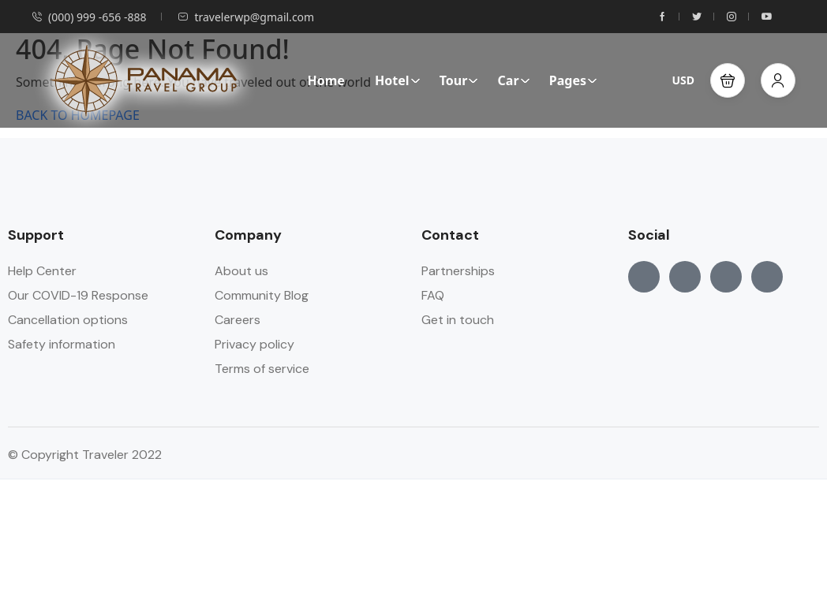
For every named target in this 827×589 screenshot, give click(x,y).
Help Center (42, 271)
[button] (727, 80)
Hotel (398, 80)
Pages (573, 80)
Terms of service (262, 368)
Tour (459, 80)
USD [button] (683, 80)
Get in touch (457, 319)
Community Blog (262, 295)
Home (325, 80)
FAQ (432, 295)
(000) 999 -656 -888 (89, 16)
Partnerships (458, 271)
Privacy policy (254, 344)
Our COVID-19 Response (78, 295)
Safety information (61, 344)
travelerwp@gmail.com (246, 16)
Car (514, 80)
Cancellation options (68, 319)
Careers (237, 319)
